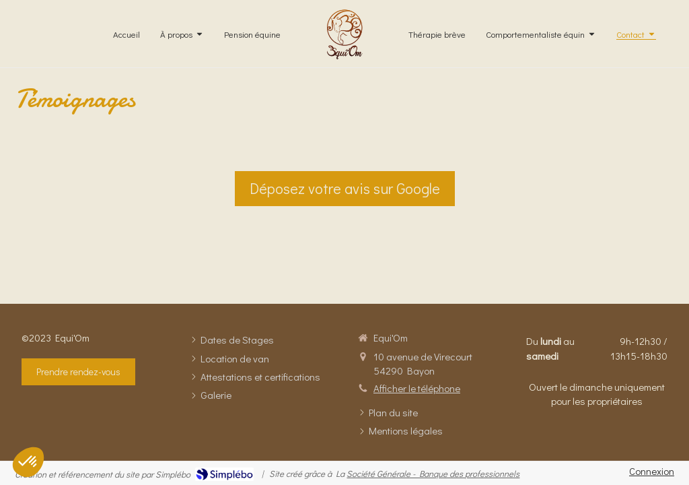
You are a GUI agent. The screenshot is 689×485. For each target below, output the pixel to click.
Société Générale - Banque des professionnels (433, 473)
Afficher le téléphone (416, 388)
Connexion (651, 471)
